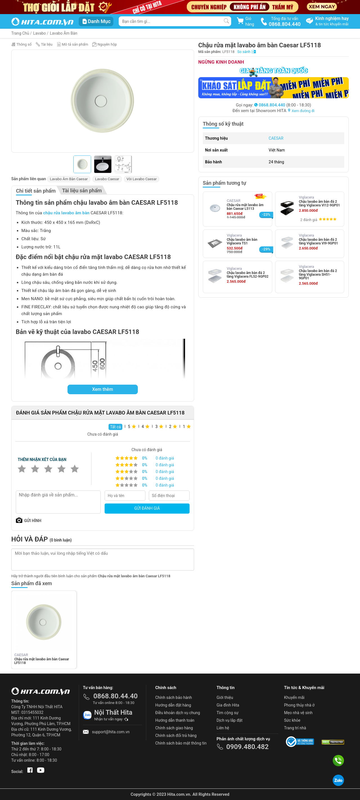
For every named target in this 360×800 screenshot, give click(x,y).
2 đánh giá (308, 220)
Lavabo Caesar (107, 179)
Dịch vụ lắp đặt (229, 720)
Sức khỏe (292, 720)
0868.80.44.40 (115, 696)
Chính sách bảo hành (173, 697)
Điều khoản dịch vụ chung (177, 712)
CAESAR (276, 138)
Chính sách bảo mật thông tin (181, 743)
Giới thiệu (225, 697)
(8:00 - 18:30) (282, 105)
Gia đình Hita (228, 705)
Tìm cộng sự (227, 712)
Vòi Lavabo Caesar (142, 179)
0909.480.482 (247, 747)
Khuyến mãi (294, 697)
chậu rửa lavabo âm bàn (66, 212)
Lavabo (39, 33)
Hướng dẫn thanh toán (174, 720)
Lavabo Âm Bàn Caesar (68, 179)
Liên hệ (223, 728)
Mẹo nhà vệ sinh (298, 712)
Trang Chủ (20, 33)
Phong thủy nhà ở (299, 705)
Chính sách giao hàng (174, 728)
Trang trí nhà (295, 728)
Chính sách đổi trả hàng (176, 735)
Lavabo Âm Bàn (63, 33)
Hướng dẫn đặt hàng (173, 705)
